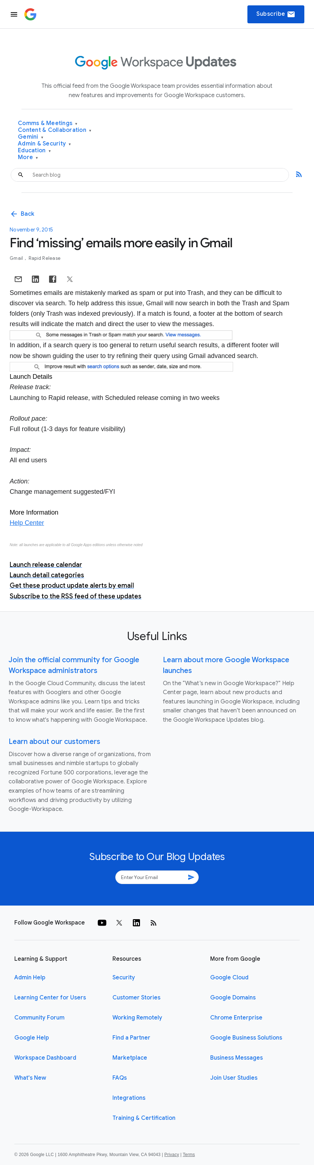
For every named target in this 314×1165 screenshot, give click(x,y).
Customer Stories (136, 997)
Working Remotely (137, 1017)
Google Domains (233, 997)
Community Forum (39, 1017)
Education (34, 150)
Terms (189, 1154)
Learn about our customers (54, 741)
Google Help (31, 1037)
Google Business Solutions (246, 1037)
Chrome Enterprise (236, 1017)
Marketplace (129, 1057)
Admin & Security (44, 143)
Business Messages (236, 1057)
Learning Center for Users (50, 997)
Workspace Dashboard (45, 1057)
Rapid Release (45, 258)
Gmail (17, 258)
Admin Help (29, 977)
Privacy (171, 1154)
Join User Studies (233, 1078)
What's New (30, 1078)
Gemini (30, 137)
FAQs (119, 1078)
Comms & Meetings (48, 123)
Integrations (128, 1098)
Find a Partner (131, 1037)
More (28, 157)
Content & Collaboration (54, 130)
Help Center (27, 522)
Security (123, 977)
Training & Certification (143, 1118)
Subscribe (275, 14)
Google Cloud (229, 977)
